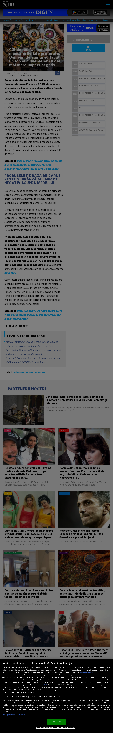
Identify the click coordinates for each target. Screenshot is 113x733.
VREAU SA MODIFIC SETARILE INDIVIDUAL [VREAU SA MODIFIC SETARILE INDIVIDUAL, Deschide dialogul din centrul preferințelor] (55, 727)
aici (45, 685)
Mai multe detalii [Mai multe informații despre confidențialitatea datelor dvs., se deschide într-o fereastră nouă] (86, 672)
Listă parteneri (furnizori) (13, 714)
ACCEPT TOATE (56, 721)
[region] (56, 696)
